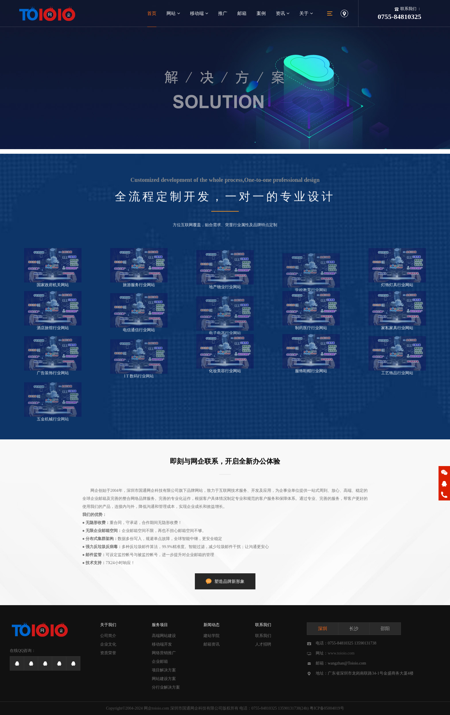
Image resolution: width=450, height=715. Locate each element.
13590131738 (289, 708)
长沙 (353, 628)
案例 (261, 13)
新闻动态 (211, 625)
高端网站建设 (164, 636)
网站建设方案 (164, 679)
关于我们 (108, 625)
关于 (306, 13)
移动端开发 (162, 644)
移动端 (199, 13)
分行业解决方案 (166, 687)
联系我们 (263, 625)
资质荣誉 (108, 653)
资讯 (282, 13)
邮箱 (242, 13)
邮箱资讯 (211, 644)
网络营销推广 (164, 653)
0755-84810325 (264, 708)
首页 (151, 13)
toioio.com (160, 708)
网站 (173, 13)
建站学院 (211, 636)
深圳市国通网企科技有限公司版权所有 (204, 708)
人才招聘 (263, 644)
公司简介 (108, 636)
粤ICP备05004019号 (327, 708)
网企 (148, 708)
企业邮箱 (160, 661)
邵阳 (385, 628)
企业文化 (108, 644)
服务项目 (160, 625)
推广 (222, 13)
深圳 (322, 628)
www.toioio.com (341, 653)
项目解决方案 (164, 670)
